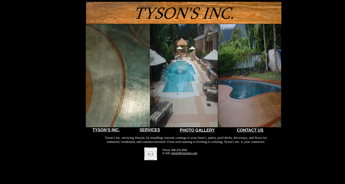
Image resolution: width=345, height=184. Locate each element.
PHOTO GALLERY (197, 130)
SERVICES (149, 130)
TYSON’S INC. (106, 130)
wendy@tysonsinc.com (184, 153)
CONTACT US (250, 130)
